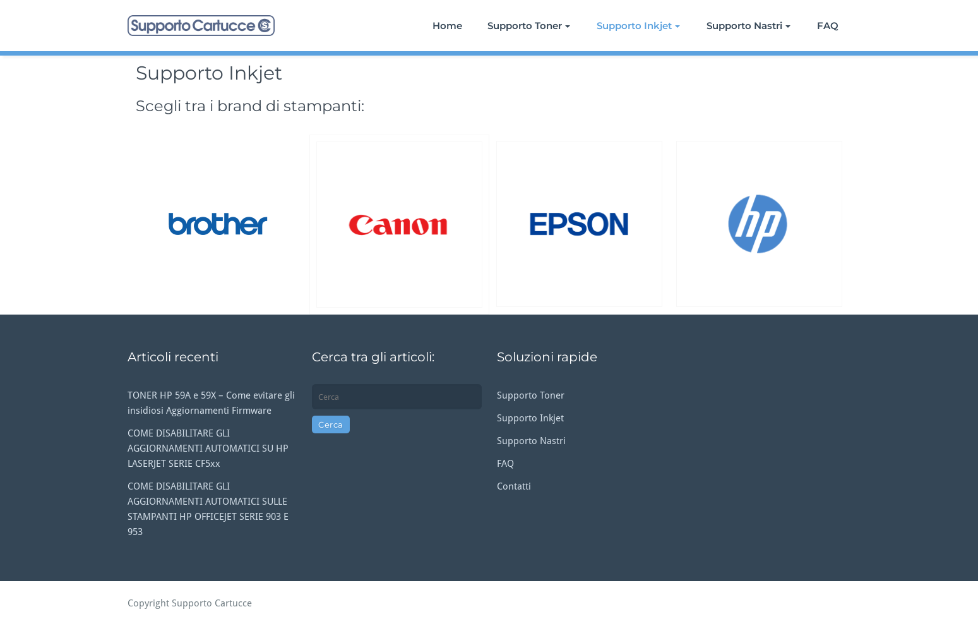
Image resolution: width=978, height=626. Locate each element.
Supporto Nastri (748, 26)
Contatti (514, 486)
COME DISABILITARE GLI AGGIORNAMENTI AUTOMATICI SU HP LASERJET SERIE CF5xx (208, 448)
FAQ (827, 26)
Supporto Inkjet (638, 26)
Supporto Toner (528, 26)
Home (447, 26)
